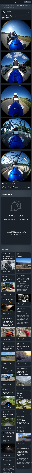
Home (2, 5)
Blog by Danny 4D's (10, 5)
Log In (13, 231)
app (24, 231)
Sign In (27, 1)
